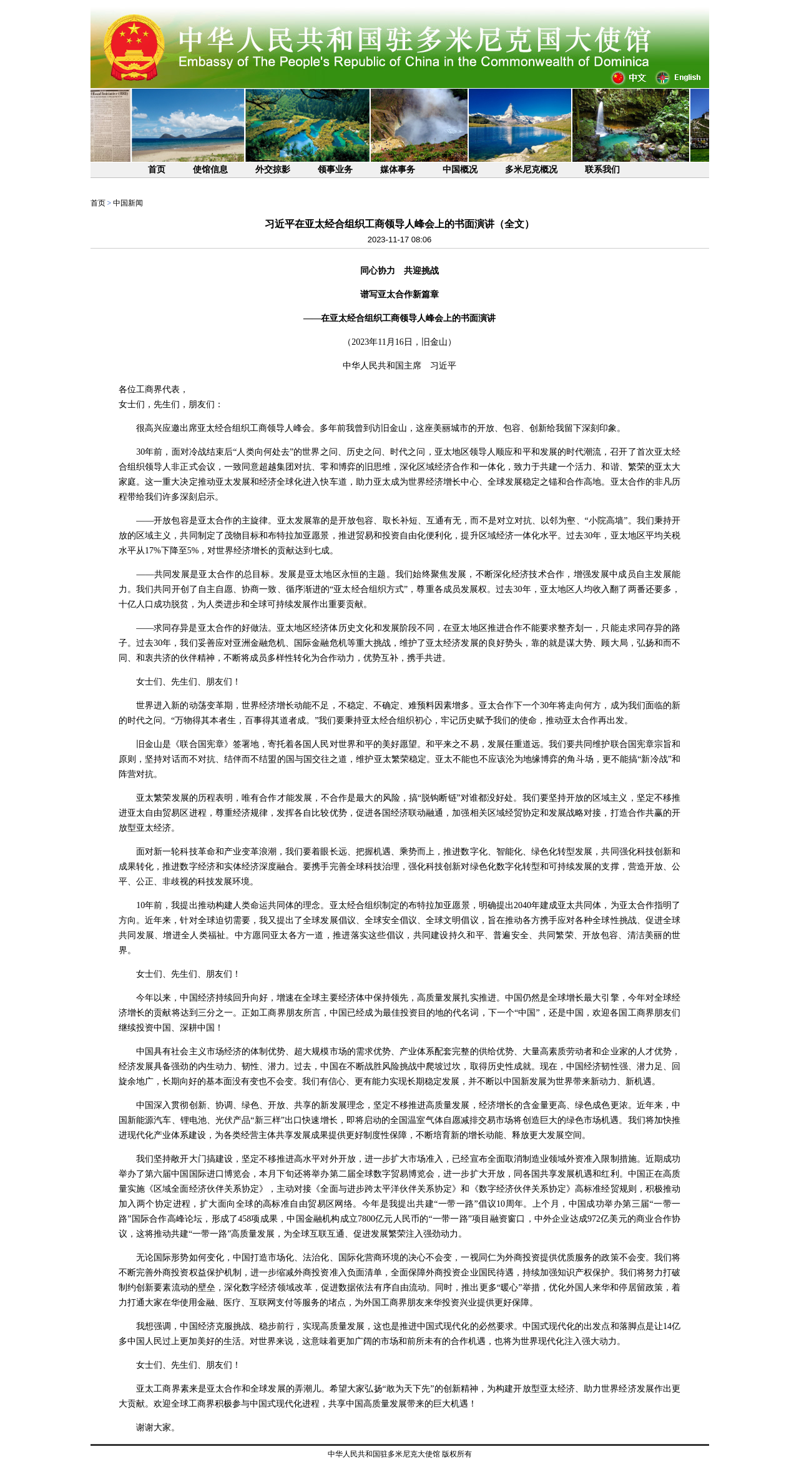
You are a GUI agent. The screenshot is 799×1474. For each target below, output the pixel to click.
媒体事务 (397, 169)
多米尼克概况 (531, 169)
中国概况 (460, 169)
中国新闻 (128, 203)
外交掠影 (272, 169)
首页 (156, 169)
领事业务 (335, 169)
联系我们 (602, 169)
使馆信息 (210, 169)
